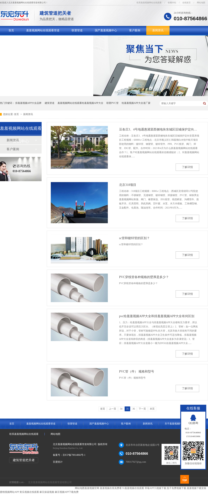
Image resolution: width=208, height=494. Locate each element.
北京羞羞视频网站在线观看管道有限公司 (50, 482)
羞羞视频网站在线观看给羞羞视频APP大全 (80, 103)
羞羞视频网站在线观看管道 (42, 30)
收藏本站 (172, 2)
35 (127, 408)
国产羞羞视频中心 (106, 30)
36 (133, 408)
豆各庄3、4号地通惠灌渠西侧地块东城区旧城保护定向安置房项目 (159, 129)
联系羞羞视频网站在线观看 (149, 2)
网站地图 (201, 2)
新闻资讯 (157, 30)
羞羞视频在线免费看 (111, 488)
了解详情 (187, 167)
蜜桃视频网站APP (9, 492)
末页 (152, 408)
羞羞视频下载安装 (196, 488)
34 (121, 408)
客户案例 (134, 30)
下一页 (142, 408)
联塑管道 (77, 30)
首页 (11, 30)
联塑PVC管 (112, 103)
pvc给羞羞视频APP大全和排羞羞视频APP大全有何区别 (156, 316)
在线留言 (186, 2)
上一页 (112, 408)
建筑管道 (49, 103)
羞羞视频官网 (92, 488)
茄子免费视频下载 (176, 488)
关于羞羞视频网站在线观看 (25, 39)
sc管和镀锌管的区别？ (134, 238)
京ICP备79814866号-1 (74, 455)
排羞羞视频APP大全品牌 (28, 103)
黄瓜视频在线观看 (29, 492)
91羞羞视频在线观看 (133, 488)
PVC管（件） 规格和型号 (136, 371)
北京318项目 (127, 185)
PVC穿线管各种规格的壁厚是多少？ (144, 277)
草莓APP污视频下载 (155, 488)
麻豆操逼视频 (47, 492)
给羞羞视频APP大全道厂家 (136, 103)
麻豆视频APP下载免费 (67, 492)
